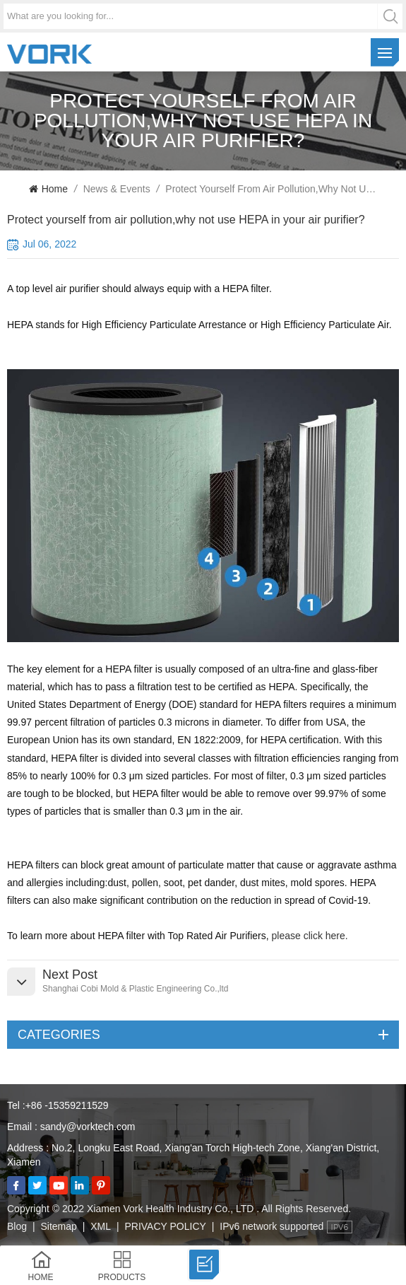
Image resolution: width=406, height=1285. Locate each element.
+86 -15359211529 (67, 1105)
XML (100, 1226)
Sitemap (58, 1226)
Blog (17, 1226)
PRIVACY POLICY (164, 1226)
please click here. (311, 935)
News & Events (116, 188)
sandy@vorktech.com (88, 1126)
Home (48, 188)
